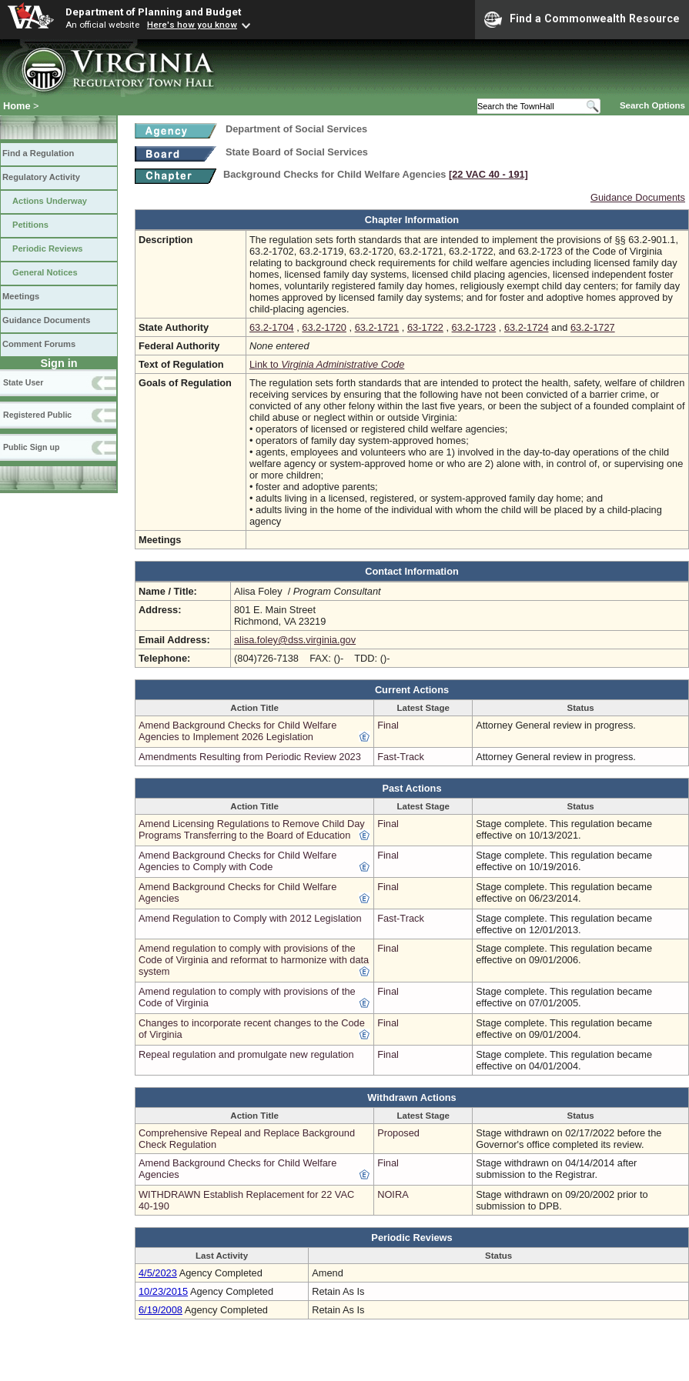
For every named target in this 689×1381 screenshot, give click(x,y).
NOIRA (393, 1194)
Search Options (652, 105)
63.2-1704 (271, 327)
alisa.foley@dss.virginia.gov (295, 639)
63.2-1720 (324, 327)
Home (17, 106)
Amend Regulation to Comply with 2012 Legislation (250, 918)
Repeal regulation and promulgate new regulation (246, 1054)
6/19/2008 (160, 1310)
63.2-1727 (592, 327)
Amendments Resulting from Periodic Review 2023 (250, 756)
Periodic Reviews (47, 248)
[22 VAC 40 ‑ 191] (488, 174)
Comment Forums (38, 344)
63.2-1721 (377, 327)
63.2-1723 (474, 327)
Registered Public (37, 414)
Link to (326, 364)
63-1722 (425, 327)
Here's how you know (192, 24)
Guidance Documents (46, 320)
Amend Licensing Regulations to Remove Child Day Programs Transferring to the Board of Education (252, 829)
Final (388, 725)
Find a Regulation (38, 153)
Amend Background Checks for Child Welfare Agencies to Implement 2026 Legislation (237, 730)
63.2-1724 (526, 327)
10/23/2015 (163, 1291)
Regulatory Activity (41, 177)
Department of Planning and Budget (153, 11)
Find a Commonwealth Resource (582, 19)
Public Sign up (31, 447)
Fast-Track (400, 756)
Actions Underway (49, 200)
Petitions (30, 224)
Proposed (398, 1133)
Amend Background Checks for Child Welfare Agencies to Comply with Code (237, 860)
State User (23, 382)
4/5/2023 (158, 1273)
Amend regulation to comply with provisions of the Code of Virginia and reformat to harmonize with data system (254, 959)
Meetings (20, 296)
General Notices (45, 272)
